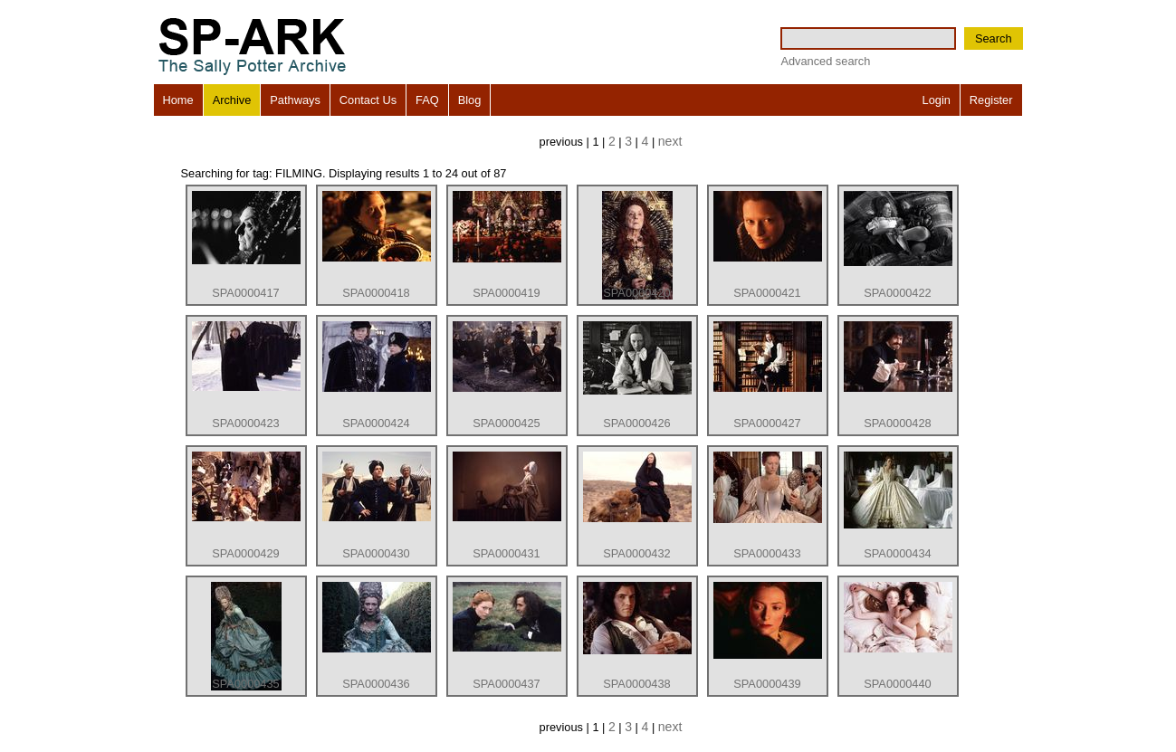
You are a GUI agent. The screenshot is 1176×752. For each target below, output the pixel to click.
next (670, 141)
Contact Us (368, 100)
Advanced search (825, 61)
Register (991, 100)
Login (937, 100)
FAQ (427, 100)
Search (993, 38)
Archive (232, 100)
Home (178, 100)
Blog (470, 100)
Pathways (295, 100)
